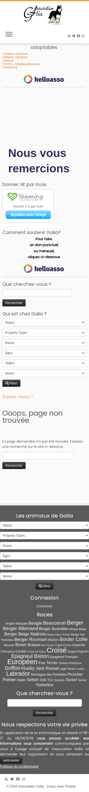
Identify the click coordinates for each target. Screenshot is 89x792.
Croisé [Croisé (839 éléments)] (57, 650)
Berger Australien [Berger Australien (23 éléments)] (54, 629)
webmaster (11, 760)
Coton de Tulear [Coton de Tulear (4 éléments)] (37, 651)
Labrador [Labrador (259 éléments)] (18, 673)
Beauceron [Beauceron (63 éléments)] (54, 623)
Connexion (44, 606)
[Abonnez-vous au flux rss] (70, 36)
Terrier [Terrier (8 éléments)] (82, 680)
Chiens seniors (14, 57)
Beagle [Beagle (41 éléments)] (35, 623)
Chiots (8, 60)
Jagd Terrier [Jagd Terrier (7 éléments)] (67, 668)
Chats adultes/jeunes (21, 64)
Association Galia (31, 786)
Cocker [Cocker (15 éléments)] (21, 651)
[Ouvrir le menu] (9, 34)
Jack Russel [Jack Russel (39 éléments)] (47, 668)
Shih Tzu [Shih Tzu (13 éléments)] (46, 680)
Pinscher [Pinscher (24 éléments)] (75, 674)
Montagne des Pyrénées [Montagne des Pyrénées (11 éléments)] (48, 674)
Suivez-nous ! (17, 397)
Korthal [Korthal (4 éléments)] (80, 668)
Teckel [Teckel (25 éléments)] (71, 680)
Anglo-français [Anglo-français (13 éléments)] (17, 623)
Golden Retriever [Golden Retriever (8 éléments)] (70, 663)
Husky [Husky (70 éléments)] (28, 668)
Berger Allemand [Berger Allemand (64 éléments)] (20, 628)
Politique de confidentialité (19, 766)
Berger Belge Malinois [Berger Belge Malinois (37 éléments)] (25, 634)
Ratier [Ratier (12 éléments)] (21, 680)
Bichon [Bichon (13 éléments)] (53, 640)
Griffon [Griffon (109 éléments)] (12, 668)
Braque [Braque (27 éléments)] (34, 645)
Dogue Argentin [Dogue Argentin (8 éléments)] (78, 651)
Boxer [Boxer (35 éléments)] (21, 644)
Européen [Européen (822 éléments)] (22, 662)
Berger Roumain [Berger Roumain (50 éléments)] (30, 639)
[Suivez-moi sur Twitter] (74, 36)
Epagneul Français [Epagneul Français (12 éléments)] (64, 657)
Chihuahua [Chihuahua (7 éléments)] (7, 651)
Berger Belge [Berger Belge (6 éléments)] (78, 629)
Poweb (70, 786)
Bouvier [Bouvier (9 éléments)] (9, 645)
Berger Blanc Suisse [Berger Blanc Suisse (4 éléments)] (58, 634)
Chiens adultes (15, 54)
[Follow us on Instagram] (84, 36)
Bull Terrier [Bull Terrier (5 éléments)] (47, 645)
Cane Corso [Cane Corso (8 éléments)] (63, 645)
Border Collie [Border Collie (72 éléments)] (74, 639)
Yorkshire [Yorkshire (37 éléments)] (44, 685)
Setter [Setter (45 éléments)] (33, 679)
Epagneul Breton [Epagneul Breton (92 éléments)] (30, 656)
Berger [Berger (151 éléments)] (75, 623)
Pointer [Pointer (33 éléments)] (9, 679)
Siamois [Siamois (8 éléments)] (59, 680)
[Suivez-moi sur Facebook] (79, 36)
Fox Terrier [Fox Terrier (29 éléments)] (48, 662)
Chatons (9, 67)
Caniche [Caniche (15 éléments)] (78, 645)
